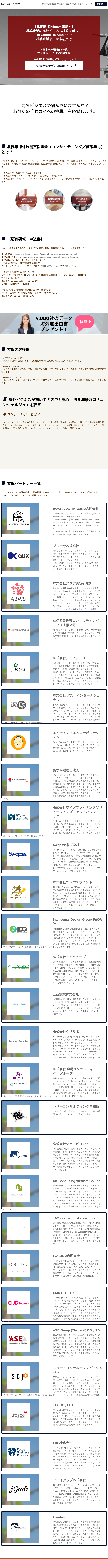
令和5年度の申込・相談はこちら (54, 65)
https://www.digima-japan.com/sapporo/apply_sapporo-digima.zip (50, 257)
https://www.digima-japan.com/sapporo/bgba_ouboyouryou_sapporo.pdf (45, 254)
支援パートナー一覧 (85, 4)
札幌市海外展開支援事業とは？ (53, 4)
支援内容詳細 (71, 4)
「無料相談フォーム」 (49, 266)
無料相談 (100, 4)
